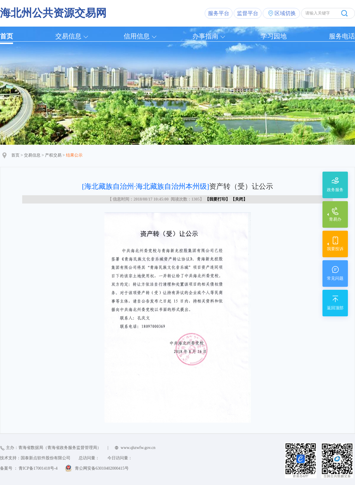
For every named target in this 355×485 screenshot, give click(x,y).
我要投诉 (335, 249)
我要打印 (217, 199)
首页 (6, 36)
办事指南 (205, 36)
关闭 (239, 199)
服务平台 (218, 13)
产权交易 (53, 155)
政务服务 (335, 190)
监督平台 (247, 13)
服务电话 (342, 36)
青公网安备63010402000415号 (102, 468)
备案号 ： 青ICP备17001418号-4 (28, 468)
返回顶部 (335, 308)
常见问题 (335, 278)
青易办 (335, 219)
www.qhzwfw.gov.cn (138, 447)
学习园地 (274, 36)
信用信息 (137, 36)
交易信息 (68, 36)
